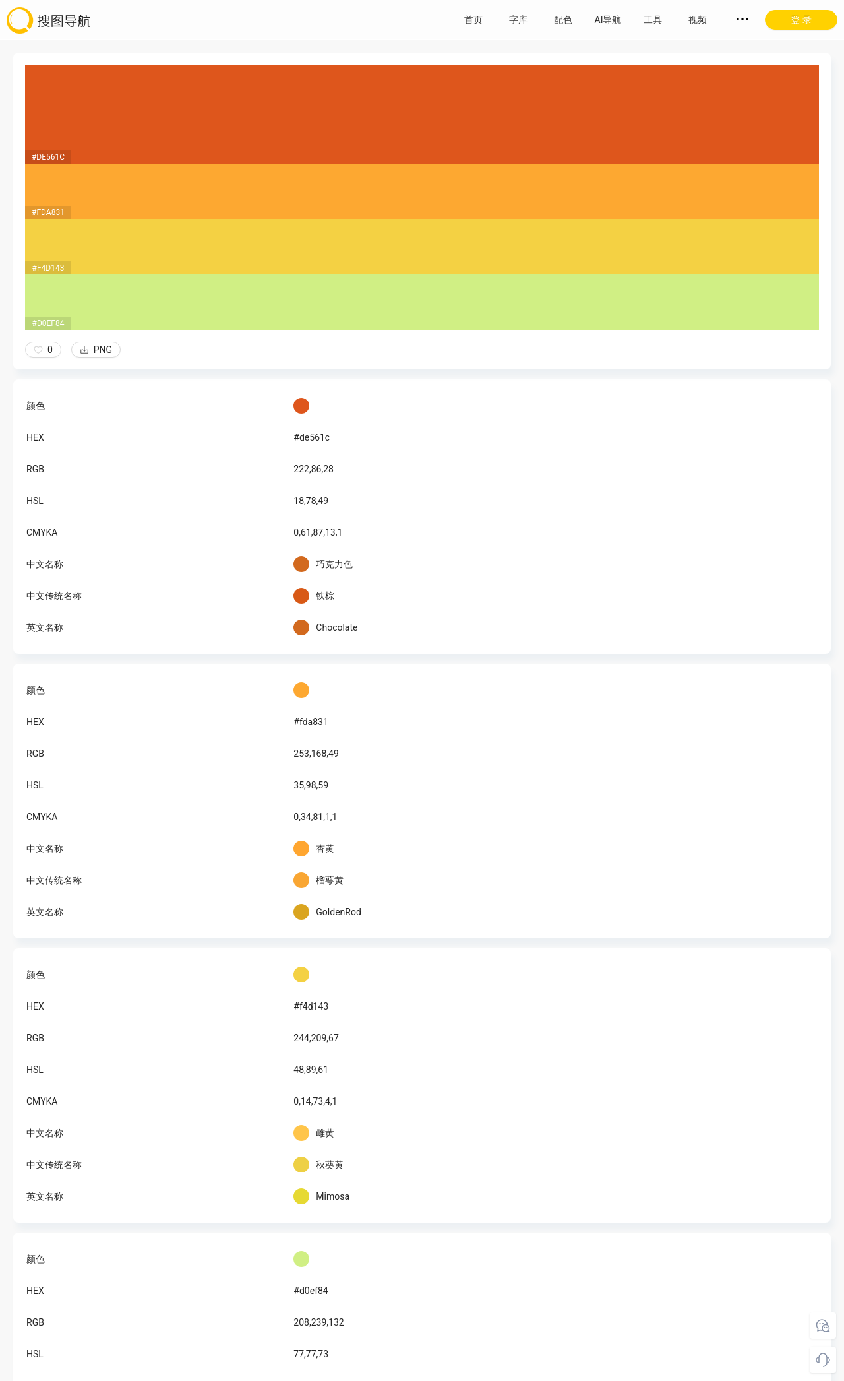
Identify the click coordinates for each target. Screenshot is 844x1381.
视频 (697, 20)
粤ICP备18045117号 (423, 1367)
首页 (473, 20)
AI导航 (608, 20)
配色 (563, 20)
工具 (653, 20)
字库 (518, 20)
